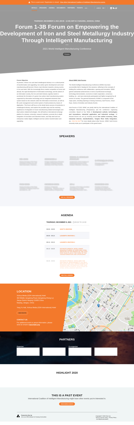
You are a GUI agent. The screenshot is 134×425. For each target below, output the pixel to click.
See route (22, 315)
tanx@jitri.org (34, 327)
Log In (98, 8)
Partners (72, 8)
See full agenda (67, 277)
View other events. (82, 2)
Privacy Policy (112, 420)
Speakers (44, 8)
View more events (67, 407)
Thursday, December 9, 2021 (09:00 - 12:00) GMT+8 (55, 21)
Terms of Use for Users (102, 420)
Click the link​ (76, 121)
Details (35, 8)
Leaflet (120, 332)
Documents (62, 8)
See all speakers (67, 198)
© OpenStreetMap (130, 332)
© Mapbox (125, 332)
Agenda (52, 8)
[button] (98, 308)
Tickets (81, 8)
